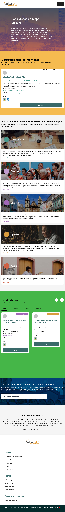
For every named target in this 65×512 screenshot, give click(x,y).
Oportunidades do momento (20, 60)
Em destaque (10, 300)
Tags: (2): (5, 337)
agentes (8, 463)
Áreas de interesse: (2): (9, 88)
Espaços (15, 202)
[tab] (4, 308)
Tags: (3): (5, 92)
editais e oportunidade (13, 457)
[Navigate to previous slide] (56, 300)
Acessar (41, 105)
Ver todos (7, 158)
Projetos (15, 266)
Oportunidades (18, 139)
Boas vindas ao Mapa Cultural (25, 21)
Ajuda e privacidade (14, 496)
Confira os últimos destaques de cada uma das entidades (19, 303)
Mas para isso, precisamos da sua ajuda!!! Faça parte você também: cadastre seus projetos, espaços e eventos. (30, 125)
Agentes (15, 234)
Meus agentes (9, 486)
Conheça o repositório (32, 429)
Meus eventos (9, 483)
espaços (8, 466)
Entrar (60, 4)
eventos (8, 460)
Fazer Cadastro (24, 396)
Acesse (8, 452)
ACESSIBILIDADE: (11, 331)
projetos (9, 470)
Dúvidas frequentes (11, 500)
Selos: (4, 97)
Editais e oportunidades (12, 480)
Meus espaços (9, 490)
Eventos (15, 171)
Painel (8, 476)
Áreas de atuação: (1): (8, 333)
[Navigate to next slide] (62, 300)
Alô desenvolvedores (32, 415)
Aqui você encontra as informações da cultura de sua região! (31, 121)
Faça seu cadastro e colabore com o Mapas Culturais (27, 384)
